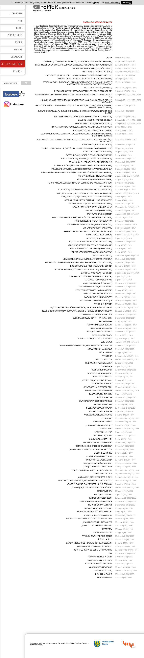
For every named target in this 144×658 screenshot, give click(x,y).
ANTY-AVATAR (106, 342)
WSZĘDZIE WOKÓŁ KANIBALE (99, 332)
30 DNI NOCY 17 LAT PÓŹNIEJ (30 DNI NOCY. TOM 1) (90, 162)
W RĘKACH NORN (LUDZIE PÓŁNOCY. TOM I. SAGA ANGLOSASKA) (84, 193)
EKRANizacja (107, 366)
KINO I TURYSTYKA (104, 360)
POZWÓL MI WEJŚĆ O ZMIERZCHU (97, 443)
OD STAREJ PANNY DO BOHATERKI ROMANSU (92, 550)
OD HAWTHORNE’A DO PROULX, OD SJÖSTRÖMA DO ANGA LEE (85, 346)
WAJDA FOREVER (104, 398)
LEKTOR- (103, 453)
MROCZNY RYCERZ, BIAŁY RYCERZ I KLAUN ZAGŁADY (89, 484)
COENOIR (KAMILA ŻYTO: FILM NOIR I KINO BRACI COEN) (88, 200)
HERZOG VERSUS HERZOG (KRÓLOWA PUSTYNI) (91, 252)
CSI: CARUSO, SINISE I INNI (100, 439)
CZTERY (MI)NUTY (104, 491)
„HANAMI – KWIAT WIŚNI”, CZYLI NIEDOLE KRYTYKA (90, 450)
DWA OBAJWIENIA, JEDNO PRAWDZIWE (95, 401)
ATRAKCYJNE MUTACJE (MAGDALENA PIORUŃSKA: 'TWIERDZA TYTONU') (81, 169)
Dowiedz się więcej (112, 3)
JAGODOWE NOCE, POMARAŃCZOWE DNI (94, 512)
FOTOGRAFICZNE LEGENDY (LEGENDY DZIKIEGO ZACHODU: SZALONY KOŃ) (80, 183)
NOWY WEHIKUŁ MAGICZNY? (100, 349)
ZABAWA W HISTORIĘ (103, 571)
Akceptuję (127, 3)
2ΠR (110, 553)
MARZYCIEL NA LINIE (103, 432)
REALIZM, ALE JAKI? (103, 574)
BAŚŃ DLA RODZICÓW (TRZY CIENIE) (96, 273)
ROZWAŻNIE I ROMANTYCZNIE (99, 456)
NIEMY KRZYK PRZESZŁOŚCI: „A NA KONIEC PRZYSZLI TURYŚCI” (85, 481)
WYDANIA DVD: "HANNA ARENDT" (98, 297)
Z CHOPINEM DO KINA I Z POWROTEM (96, 314)
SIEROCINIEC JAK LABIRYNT (100, 505)
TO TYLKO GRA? (105, 321)
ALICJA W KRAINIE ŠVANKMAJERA (97, 515)
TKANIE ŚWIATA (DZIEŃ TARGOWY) (97, 283)
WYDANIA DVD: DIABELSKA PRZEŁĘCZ (96, 301)
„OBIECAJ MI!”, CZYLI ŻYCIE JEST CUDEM (95, 477)
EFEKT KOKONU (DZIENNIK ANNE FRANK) (94, 179)
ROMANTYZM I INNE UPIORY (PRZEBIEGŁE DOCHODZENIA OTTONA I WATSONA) (78, 263)
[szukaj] (10, 83)
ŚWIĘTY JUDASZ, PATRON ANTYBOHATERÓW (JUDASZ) (89, 155)
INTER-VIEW (107, 529)
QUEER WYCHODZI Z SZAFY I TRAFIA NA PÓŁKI (92, 318)
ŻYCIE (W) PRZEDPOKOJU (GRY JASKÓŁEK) (93, 290)
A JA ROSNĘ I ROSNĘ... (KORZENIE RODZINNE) (92, 130)
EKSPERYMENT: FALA (103, 474)
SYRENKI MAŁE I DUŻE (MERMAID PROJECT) (93, 123)
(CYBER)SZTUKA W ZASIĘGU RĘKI (97, 387)
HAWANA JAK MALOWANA (101, 328)
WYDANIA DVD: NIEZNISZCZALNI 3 (97, 294)
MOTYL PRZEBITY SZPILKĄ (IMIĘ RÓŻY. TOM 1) (92, 68)
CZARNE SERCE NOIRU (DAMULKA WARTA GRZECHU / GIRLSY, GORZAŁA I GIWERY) (77, 311)
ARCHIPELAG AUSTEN (102, 533)
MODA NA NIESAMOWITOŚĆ (100, 567)
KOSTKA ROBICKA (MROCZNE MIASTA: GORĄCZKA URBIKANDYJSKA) (83, 166)
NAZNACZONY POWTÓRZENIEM (98, 363)
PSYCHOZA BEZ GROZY (102, 335)
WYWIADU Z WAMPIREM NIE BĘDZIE (97, 536)
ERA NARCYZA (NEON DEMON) (99, 235)
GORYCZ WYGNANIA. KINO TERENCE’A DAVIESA (92, 470)
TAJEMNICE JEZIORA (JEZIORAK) (98, 280)
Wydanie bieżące (42, 10)
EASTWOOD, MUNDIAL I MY (100, 394)
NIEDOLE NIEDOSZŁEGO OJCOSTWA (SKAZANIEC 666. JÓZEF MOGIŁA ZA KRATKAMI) (76, 173)
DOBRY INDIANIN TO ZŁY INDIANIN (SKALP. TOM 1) (91, 249)
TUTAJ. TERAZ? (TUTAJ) (102, 256)
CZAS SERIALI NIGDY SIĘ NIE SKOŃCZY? (95, 287)
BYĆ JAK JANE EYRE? (103, 405)
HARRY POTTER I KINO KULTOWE (98, 508)
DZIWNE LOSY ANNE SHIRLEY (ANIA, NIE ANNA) (92, 207)
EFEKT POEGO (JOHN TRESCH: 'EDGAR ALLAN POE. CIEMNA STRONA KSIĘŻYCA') (78, 75)
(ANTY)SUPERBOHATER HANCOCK (97, 467)
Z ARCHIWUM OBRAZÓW (101, 384)
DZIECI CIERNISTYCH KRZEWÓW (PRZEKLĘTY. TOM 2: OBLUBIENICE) (83, 91)
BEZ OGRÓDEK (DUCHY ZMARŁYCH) (97, 145)
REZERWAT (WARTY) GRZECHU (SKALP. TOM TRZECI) (89, 224)
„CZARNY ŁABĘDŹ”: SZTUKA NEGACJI (96, 380)
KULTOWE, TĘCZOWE (103, 436)
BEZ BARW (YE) (105, 186)
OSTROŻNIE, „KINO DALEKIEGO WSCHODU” (94, 446)
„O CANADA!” (106, 418)
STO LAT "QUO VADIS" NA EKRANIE (97, 228)
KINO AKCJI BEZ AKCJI (102, 422)
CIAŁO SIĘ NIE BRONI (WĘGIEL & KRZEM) (95, 120)
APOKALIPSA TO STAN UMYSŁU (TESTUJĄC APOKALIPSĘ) (88, 231)
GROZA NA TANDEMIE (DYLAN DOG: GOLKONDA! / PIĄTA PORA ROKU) (83, 269)
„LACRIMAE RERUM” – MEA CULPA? (97, 522)
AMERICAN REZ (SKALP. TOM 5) (99, 211)
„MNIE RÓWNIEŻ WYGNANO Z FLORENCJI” (94, 546)
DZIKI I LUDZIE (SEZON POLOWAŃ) (97, 152)
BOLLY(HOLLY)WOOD (103, 495)
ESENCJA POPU (105, 429)
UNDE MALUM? (105, 353)
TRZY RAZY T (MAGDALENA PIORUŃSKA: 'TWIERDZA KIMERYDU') (85, 190)
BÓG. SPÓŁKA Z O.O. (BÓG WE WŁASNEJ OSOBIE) (91, 266)
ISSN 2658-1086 (54, 8)
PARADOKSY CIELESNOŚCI (100, 498)
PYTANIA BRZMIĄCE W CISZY (100, 557)
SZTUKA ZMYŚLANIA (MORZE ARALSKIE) (95, 176)
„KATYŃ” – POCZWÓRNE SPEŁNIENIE (96, 526)
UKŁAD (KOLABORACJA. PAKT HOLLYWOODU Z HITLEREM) (87, 259)
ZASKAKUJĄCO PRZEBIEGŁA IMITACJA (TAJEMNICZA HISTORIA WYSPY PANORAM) (78, 61)
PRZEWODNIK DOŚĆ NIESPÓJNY (98, 391)
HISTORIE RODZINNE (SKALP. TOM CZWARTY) (93, 221)
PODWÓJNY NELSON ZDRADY (99, 325)
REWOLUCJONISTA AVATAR (100, 411)
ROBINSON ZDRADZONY (102, 370)
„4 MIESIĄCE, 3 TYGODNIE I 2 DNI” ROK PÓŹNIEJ (92, 488)
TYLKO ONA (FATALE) (103, 304)
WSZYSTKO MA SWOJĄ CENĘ (99, 373)
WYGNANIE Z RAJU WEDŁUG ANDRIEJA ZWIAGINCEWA (89, 519)
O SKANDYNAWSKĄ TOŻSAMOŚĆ (98, 415)
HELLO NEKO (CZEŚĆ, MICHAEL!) (98, 88)
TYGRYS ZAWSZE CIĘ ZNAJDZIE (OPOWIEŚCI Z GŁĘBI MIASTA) (86, 159)
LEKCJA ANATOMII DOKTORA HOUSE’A (96, 501)
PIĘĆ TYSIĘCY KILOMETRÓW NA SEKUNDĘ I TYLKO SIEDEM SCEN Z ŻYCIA (81, 308)
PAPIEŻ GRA (107, 356)
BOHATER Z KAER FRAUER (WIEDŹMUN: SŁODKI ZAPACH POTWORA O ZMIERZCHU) (77, 148)
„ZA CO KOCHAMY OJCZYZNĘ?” (99, 425)
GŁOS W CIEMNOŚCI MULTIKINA (98, 564)
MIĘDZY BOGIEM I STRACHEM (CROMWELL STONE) (90, 242)
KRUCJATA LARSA (104, 578)
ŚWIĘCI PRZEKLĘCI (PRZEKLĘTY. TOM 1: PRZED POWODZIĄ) (87, 197)
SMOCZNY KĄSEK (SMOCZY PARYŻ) (97, 72)
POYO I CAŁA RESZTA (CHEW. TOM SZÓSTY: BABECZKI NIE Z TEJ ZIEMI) (82, 218)
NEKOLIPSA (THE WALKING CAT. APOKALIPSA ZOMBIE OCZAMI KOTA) (83, 117)
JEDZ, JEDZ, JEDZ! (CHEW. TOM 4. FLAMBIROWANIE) (90, 245)
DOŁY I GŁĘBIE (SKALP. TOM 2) (99, 238)
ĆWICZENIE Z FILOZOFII (102, 377)
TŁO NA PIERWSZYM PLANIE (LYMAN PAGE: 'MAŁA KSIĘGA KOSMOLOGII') (81, 127)
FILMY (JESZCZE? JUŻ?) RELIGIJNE (97, 463)
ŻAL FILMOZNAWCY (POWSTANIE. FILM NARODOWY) (90, 204)
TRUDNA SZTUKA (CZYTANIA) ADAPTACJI (95, 339)
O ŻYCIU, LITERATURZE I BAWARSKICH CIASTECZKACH (89, 543)
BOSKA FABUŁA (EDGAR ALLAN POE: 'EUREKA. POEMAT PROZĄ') (85, 79)
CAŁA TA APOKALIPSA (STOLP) (99, 214)
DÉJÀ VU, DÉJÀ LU (104, 540)
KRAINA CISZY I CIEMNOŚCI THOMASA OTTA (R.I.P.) (90, 276)
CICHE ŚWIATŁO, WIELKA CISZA (99, 460)
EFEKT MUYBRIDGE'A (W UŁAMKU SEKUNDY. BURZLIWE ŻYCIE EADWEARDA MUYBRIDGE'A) (73, 65)
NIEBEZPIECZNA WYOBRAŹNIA (99, 408)
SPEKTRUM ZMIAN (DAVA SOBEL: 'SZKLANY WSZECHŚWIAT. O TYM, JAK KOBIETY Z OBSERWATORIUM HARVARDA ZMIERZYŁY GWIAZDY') (77, 83)
